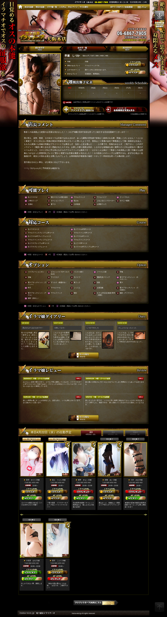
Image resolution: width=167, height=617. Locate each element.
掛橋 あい (109, 480)
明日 (113, 433)
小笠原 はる (31, 561)
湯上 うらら (57, 480)
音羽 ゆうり (31, 480)
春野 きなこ (83, 480)
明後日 (135, 433)
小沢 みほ (135, 480)
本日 (91, 433)
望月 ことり (57, 561)
